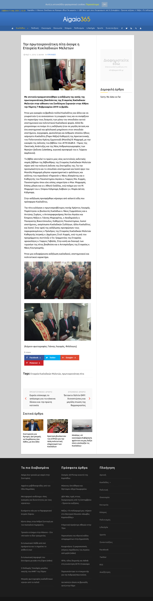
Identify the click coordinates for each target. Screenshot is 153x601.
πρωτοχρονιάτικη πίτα (73, 374)
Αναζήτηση (105, 572)
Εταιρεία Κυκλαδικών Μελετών (46, 374)
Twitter (103, 557)
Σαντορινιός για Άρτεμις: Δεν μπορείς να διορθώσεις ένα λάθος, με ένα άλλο (32, 438)
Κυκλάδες (20, 28)
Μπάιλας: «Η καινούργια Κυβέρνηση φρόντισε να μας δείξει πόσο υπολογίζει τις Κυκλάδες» (82, 440)
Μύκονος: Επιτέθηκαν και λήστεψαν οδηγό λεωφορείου (58, 10)
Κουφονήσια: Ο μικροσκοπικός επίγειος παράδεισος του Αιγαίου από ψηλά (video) (75, 549)
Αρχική (103, 475)
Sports (100, 28)
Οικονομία (46, 28)
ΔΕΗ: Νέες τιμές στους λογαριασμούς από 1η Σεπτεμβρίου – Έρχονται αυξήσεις (108, 10)
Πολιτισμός (79, 28)
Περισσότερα (92, 4)
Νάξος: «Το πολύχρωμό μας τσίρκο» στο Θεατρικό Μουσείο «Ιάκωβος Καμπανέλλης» (76, 514)
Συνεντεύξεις (112, 28)
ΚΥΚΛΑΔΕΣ (51, 54)
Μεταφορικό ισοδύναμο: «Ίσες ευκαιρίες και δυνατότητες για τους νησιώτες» (36, 499)
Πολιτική (35, 28)
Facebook (104, 550)
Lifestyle (91, 28)
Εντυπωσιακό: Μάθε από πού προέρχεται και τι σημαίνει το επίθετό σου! (33, 546)
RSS (101, 565)
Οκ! (104, 4)
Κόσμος (68, 28)
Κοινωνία (58, 28)
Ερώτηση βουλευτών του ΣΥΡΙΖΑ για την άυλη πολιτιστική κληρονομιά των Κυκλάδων (56, 441)
